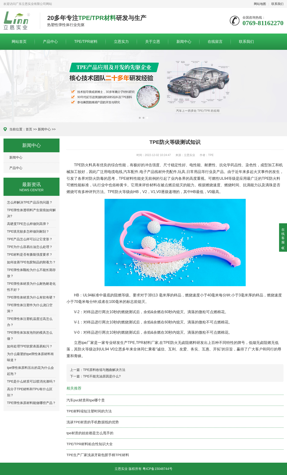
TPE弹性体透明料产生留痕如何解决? (31, 213)
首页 (29, 129)
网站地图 (260, 4)
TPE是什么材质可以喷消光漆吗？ (31, 381)
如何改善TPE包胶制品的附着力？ (31, 262)
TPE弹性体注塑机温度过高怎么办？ (29, 322)
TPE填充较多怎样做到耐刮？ (28, 231)
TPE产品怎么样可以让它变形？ (29, 239)
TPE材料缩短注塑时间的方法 (89, 411)
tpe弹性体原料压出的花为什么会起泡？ (30, 371)
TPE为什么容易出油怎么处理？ (29, 247)
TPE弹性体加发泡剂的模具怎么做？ (29, 335)
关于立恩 (152, 42)
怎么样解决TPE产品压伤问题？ (29, 202)
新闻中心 (183, 42)
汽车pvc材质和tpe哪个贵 (85, 400)
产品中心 (50, 42)
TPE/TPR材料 (86, 42)
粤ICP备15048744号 (157, 469)
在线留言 (215, 42)
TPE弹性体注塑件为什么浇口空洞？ (29, 308)
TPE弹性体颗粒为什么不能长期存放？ (31, 273)
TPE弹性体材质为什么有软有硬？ (31, 297)
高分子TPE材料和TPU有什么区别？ (29, 392)
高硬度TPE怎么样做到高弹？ (28, 224)
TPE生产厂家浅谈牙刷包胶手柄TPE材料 (97, 455)
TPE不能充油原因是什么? (102, 376)
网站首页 (19, 42)
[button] (140, 118)
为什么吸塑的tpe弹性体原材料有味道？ (30, 357)
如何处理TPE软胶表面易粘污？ (29, 346)
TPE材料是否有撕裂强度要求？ (29, 254)
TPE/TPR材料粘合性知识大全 (89, 444)
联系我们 (277, 4)
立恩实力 (121, 42)
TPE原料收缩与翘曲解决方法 (104, 370)
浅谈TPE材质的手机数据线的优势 (92, 422)
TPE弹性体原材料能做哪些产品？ (31, 403)
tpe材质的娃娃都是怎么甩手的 (89, 433)
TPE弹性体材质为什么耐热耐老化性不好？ (31, 287)
